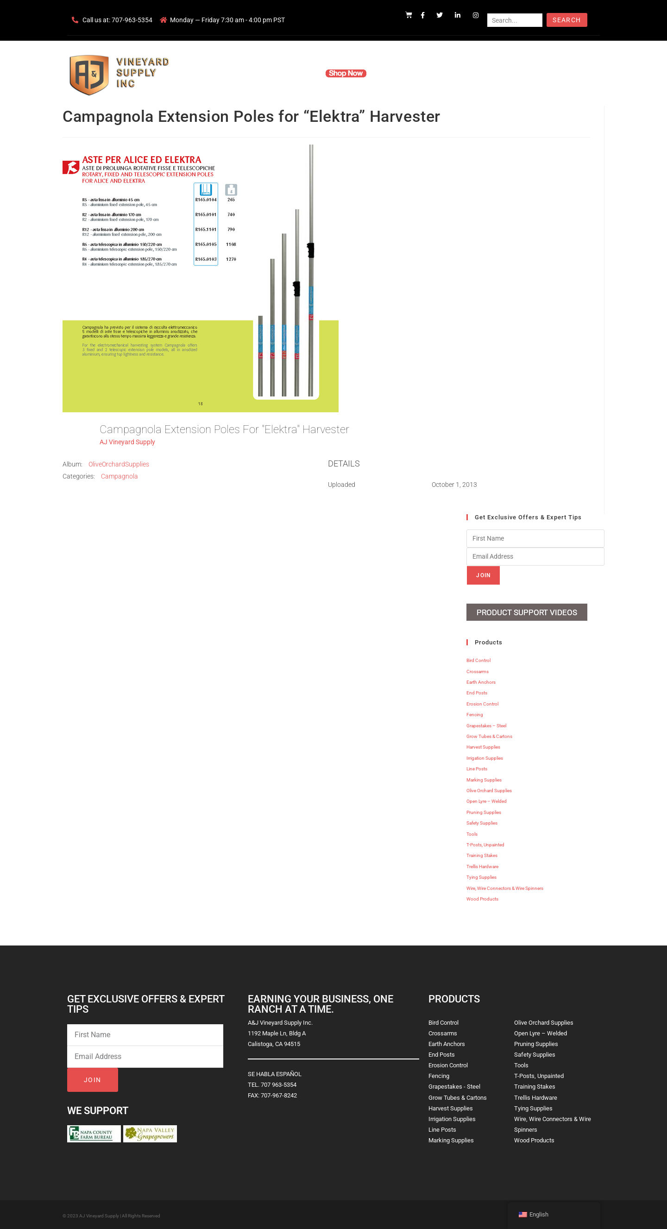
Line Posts (476, 767)
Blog (476, 73)
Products (298, 73)
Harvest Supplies (483, 746)
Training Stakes (481, 854)
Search (567, 20)
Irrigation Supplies (484, 757)
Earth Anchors (481, 681)
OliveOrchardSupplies (118, 464)
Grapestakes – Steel (486, 724)
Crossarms (477, 670)
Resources (395, 73)
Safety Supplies (481, 822)
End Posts (476, 691)
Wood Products (482, 898)
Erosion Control (482, 703)
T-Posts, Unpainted (485, 843)
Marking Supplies (484, 778)
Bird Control (478, 659)
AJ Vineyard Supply (127, 442)
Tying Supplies (481, 876)
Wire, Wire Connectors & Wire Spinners (504, 886)
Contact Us (440, 73)
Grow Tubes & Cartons (489, 735)
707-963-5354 (132, 20)
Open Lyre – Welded (486, 800)
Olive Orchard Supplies (489, 789)
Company (258, 73)
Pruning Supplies (483, 811)
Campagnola (119, 476)
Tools (472, 832)
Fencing (474, 713)
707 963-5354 (278, 1083)
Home (222, 73)
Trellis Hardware (482, 865)
